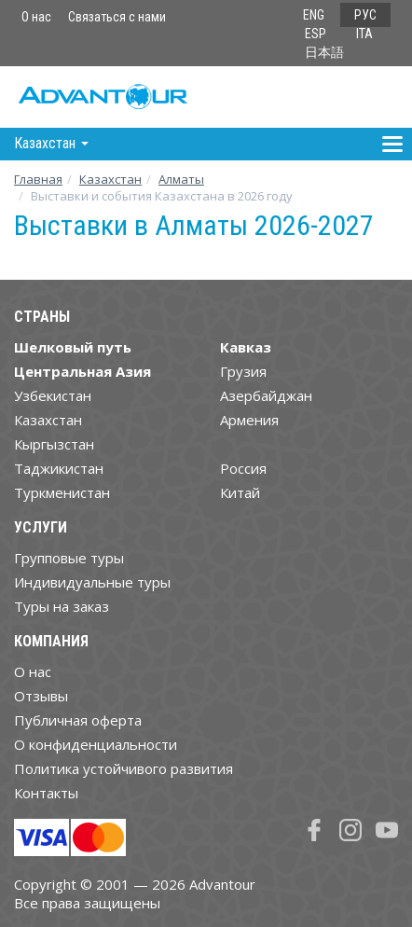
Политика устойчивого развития (123, 768)
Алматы (181, 179)
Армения (249, 419)
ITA (364, 33)
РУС (365, 14)
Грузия (243, 371)
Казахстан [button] (51, 143)
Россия (243, 468)
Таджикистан (58, 468)
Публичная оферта (78, 720)
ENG (313, 14)
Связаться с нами (117, 16)
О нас (36, 16)
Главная (38, 179)
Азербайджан (266, 395)
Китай (240, 492)
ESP (315, 33)
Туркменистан (62, 492)
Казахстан (110, 179)
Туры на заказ (61, 606)
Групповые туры (69, 557)
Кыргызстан (54, 444)
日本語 (324, 52)
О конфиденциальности (95, 744)
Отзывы (41, 695)
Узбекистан (52, 395)
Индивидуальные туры (92, 582)
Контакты (46, 792)
